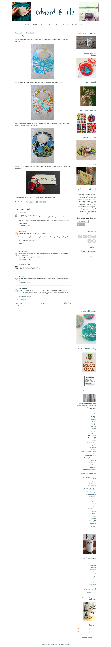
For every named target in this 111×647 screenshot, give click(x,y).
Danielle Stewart (92, 565)
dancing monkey (92, 485)
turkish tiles (93, 467)
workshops (53, 24)
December (91, 435)
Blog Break (93, 449)
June (92, 511)
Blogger (90, 637)
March (93, 518)
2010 (92, 428)
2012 (92, 424)
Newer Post (18, 303)
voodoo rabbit (92, 584)
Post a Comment (21, 299)
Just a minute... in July (90, 455)
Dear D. (32, 197)
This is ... (94, 501)
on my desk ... (92, 462)
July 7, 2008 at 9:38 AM (24, 271)
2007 (92, 526)
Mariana (20, 212)
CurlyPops (21, 251)
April (93, 516)
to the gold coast (91, 508)
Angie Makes (65, 644)
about (35, 24)
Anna (20, 276)
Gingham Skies (22, 264)
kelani (94, 572)
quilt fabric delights (91, 576)
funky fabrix (93, 569)
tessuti (94, 580)
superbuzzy (93, 578)
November (91, 438)
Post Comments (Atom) (28, 306)
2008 (92, 433)
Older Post (67, 303)
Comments (81, 632)
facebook (64, 24)
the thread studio (91, 592)
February (91, 521)
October (92, 440)
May (93, 513)
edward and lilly (24, 201)
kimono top (93, 460)
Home (43, 303)
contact (84, 24)
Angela (20, 231)
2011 (92, 426)
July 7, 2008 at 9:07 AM (24, 259)
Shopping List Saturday (90, 457)
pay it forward (92, 465)
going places (93, 481)
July (93, 447)
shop (43, 24)
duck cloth (93, 567)
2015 (92, 417)
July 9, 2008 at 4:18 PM (24, 296)
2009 (92, 431)
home (26, 24)
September (92, 442)
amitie (94, 563)
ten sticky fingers (91, 492)
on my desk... (92, 496)
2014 (92, 419)
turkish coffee (92, 499)
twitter (74, 24)
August (93, 445)
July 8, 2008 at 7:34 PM (24, 282)
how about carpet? (91, 494)
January (92, 523)
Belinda (20, 288)
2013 (92, 421)
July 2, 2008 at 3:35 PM (24, 225)
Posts (80, 629)
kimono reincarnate (91, 573)
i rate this (93, 503)
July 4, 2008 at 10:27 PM (25, 246)
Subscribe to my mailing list (86, 218)
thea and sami (92, 582)
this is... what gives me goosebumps (90, 488)
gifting (19, 35)
